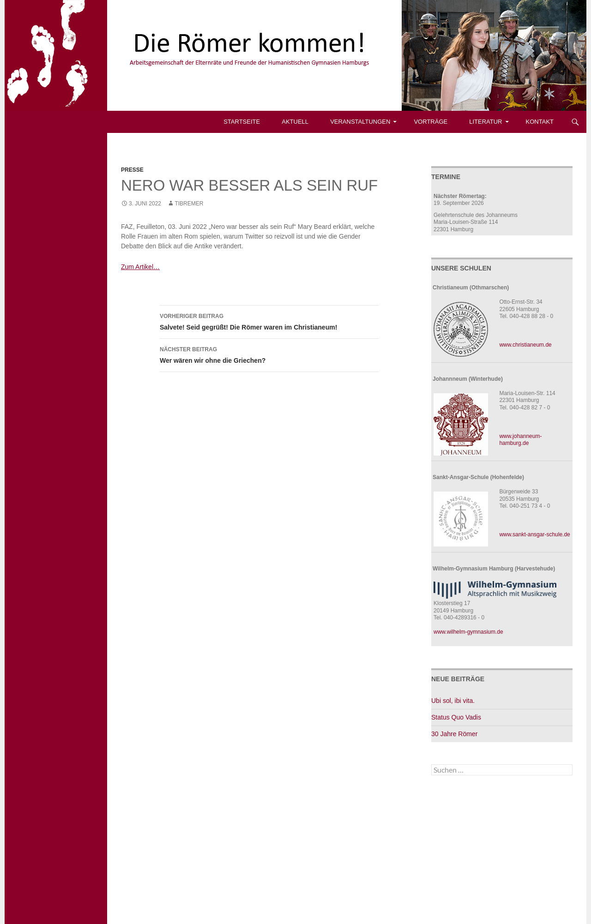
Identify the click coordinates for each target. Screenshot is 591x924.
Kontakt (540, 121)
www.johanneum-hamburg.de (520, 439)
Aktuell (295, 121)
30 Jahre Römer (454, 734)
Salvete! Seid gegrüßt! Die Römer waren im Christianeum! (269, 321)
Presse (132, 170)
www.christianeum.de (525, 345)
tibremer (189, 203)
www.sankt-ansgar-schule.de (534, 534)
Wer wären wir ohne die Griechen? (269, 354)
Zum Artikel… (140, 266)
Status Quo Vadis (456, 717)
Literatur (485, 121)
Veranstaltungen (360, 121)
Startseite (241, 121)
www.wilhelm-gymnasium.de (468, 632)
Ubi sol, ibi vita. (453, 700)
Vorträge (430, 121)
